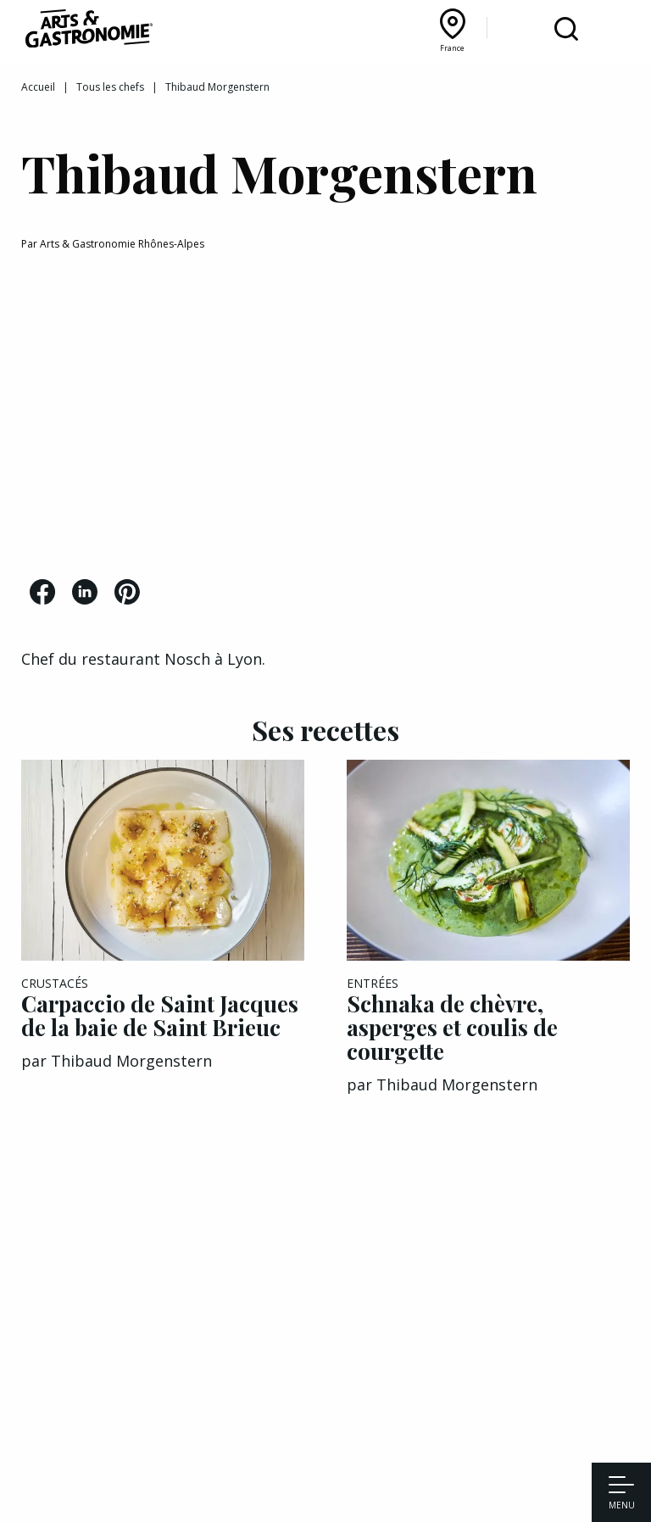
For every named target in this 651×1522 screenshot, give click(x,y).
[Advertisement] (325, 418)
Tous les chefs (110, 87)
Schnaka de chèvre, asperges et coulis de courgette (452, 1027)
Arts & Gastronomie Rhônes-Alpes (122, 244)
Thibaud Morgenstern (131, 1061)
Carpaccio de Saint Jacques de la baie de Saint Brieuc (159, 1015)
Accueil (38, 87)
